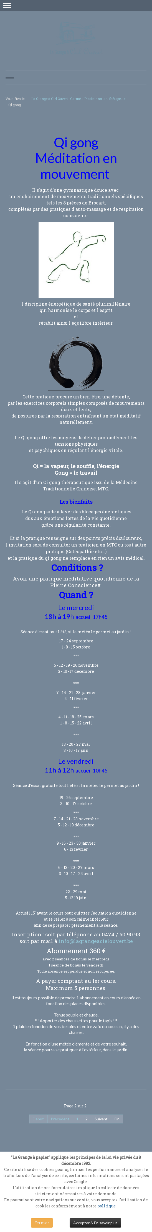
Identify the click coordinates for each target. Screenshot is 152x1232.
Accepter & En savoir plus (95, 1222)
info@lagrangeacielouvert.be (96, 940)
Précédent (60, 1119)
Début (38, 1119)
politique (106, 1206)
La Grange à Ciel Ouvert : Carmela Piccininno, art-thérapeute (78, 98)
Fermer (41, 1222)
